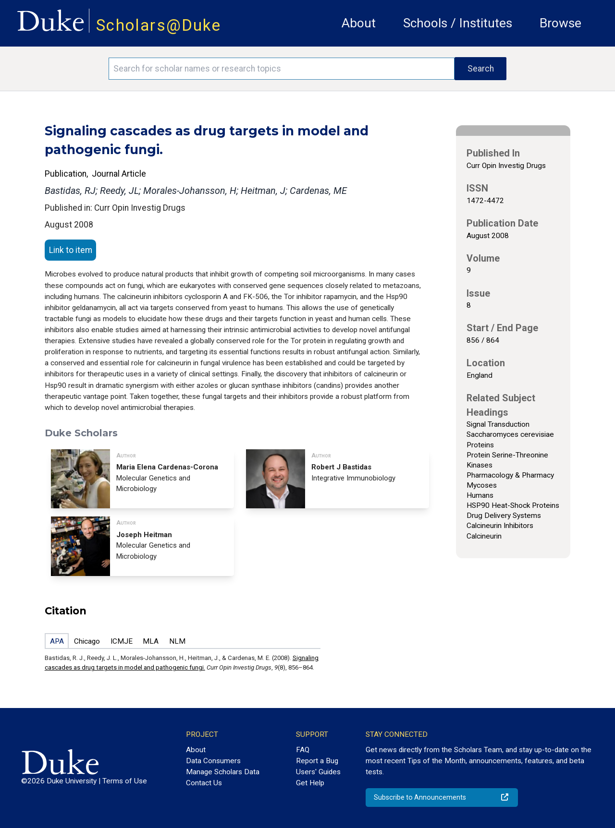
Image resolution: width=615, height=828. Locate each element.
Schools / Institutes (457, 23)
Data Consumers (213, 760)
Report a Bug (317, 760)
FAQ (302, 749)
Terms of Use (124, 781)
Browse (560, 23)
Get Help (310, 783)
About (359, 23)
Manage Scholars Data (222, 772)
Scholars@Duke (158, 25)
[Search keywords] (282, 69)
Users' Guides (318, 772)
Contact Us (204, 783)
